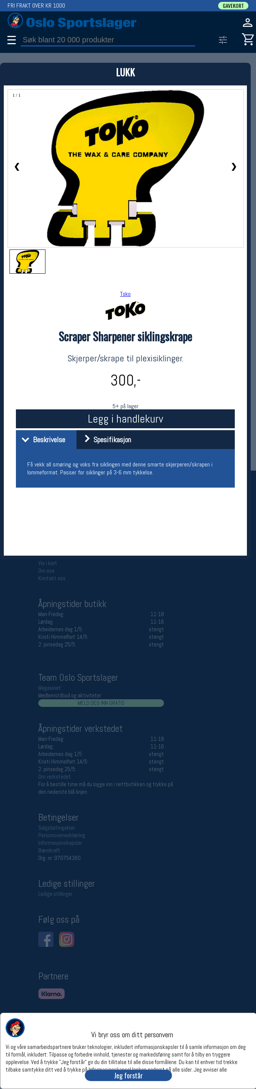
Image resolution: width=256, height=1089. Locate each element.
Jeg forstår (128, 1075)
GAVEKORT (233, 5)
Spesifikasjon (104, 440)
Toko (125, 294)
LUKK (125, 72)
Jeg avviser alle (210, 1069)
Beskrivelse (41, 440)
